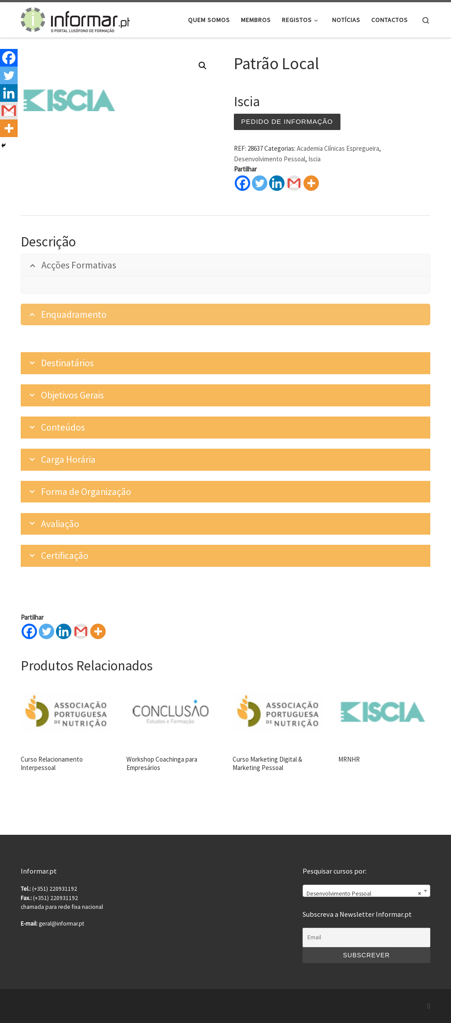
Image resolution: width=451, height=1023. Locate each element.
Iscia (314, 159)
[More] (98, 631)
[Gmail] (81, 631)
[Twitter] (46, 631)
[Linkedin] (63, 631)
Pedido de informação (287, 121)
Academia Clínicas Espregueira (338, 148)
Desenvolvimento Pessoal (269, 159)
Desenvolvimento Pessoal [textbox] (364, 894)
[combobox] (366, 891)
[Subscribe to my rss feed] (429, 1006)
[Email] (366, 937)
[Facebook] (29, 631)
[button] (203, 66)
